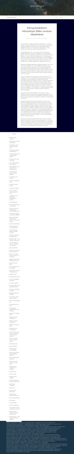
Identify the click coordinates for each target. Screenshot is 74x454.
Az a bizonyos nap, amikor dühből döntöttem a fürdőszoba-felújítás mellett (14, 210)
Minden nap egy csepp (13, 344)
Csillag (56, 17)
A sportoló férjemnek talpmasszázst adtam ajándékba (13, 173)
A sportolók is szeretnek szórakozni (13, 185)
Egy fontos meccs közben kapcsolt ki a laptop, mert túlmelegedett (13, 256)
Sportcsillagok (37, 6)
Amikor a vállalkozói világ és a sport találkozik (14, 205)
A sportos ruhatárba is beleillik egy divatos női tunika (13, 192)
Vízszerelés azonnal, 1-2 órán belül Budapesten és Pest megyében (14, 418)
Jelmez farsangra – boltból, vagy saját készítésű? (14, 297)
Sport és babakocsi (12, 371)
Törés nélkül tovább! (13, 403)
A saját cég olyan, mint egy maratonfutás (14, 160)
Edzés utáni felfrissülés (13, 248)
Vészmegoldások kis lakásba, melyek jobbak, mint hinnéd (14, 408)
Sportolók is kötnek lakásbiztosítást (12, 391)
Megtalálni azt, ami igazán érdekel (14, 325)
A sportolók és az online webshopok (13, 177)
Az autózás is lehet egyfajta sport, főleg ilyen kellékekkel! (14, 214)
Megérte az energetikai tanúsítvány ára (13, 321)
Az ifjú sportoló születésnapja (14, 224)
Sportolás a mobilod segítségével (13, 377)
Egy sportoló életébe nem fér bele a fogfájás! (14, 267)
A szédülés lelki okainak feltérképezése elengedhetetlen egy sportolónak (13, 198)
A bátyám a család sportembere (12, 138)
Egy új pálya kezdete (13, 274)
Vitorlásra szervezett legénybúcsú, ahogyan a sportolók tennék (13, 413)
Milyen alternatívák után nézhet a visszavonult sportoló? (13, 340)
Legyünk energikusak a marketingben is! (13, 318)
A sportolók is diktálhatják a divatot (14, 181)
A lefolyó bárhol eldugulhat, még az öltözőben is (14, 151)
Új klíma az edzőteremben (14, 405)
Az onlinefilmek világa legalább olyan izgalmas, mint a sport (13, 231)
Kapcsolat (61, 17)
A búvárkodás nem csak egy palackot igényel (14, 142)
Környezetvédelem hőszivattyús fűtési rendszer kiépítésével (14, 310)
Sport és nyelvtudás (12, 374)
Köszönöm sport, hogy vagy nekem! (14, 314)
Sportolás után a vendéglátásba (12, 385)
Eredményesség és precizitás (14, 277)
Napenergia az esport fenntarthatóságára (13, 349)
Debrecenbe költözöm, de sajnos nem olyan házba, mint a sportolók (13, 244)
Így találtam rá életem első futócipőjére (14, 294)
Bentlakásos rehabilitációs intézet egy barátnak (14, 236)
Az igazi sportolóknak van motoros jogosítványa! (13, 227)
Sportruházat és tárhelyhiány (14, 398)
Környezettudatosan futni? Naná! (14, 305)
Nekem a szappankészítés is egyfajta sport (14, 358)
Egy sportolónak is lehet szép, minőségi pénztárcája (14, 271)
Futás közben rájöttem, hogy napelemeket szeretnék (14, 286)
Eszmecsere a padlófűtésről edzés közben (14, 280)
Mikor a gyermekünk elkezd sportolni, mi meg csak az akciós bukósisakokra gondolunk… (14, 334)
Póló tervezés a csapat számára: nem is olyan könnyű (13, 363)
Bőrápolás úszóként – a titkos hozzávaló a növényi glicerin (14, 239)
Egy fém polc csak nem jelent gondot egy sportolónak (14, 251)
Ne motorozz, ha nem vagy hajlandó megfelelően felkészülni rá (14, 354)
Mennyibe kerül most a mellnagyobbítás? (13, 329)
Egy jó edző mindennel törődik (13, 263)
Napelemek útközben (13, 346)
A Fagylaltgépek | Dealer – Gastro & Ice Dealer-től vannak (14, 147)
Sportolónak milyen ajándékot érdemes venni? (14, 395)
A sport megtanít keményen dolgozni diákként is (14, 163)
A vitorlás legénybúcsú (13, 202)
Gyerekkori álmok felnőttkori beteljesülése (14, 290)
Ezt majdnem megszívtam (13, 283)
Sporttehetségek (12, 400)
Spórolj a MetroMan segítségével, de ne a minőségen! (13, 368)
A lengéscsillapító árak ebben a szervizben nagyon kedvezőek (14, 155)
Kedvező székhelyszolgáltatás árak (14, 301)
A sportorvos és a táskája (13, 188)
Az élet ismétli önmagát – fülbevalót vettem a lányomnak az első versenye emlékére (14, 219)
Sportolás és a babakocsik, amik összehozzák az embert (14, 381)
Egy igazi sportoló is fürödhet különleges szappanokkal (14, 260)
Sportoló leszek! (12, 388)
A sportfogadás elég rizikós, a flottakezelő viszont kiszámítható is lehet (14, 168)
